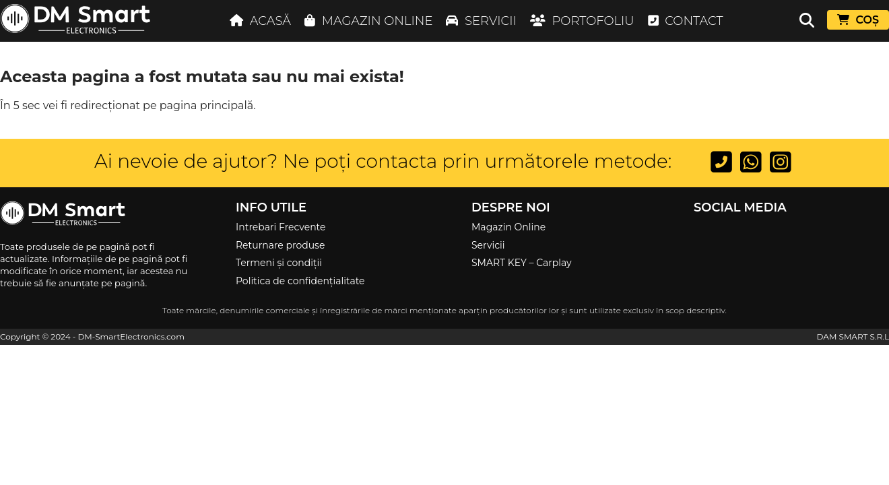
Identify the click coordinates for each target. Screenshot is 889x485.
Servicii (488, 245)
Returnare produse (280, 245)
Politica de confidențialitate (300, 281)
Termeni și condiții (279, 263)
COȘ (858, 19)
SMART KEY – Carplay (521, 263)
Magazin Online (508, 227)
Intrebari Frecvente (280, 227)
